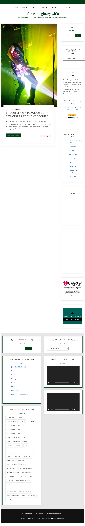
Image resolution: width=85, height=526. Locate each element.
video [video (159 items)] (9, 499)
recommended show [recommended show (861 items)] (23, 480)
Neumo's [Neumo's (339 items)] (23, 464)
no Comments (40, 121)
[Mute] (75, 383)
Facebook (72, 147)
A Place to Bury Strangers (18, 109)
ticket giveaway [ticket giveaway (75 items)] (25, 492)
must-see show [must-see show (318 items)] (12, 464)
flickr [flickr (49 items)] (9, 456)
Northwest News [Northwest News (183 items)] (13, 472)
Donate (10, 2)
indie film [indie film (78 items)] (10, 460)
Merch (69, 7)
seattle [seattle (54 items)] (20, 484)
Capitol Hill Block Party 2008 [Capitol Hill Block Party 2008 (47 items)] (17, 441)
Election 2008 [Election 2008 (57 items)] (12, 453)
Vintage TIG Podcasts (19, 395)
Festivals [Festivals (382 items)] (23, 453)
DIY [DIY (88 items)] (26, 445)
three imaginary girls (15, 121)
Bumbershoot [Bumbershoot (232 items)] (31, 421)
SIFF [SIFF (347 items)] (28, 484)
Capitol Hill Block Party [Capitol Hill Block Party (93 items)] (16, 437)
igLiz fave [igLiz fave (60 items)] (27, 456)
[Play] (49, 383)
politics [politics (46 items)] (10, 480)
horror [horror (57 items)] (17, 456)
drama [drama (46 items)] (22, 449)
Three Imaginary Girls (42, 14)
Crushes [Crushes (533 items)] (18, 445)
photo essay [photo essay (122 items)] (26, 472)
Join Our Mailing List (19, 367)
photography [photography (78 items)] (11, 476)
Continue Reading (13, 135)
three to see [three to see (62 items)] (11, 492)
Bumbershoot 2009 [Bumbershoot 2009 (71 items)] (13, 433)
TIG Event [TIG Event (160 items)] (31, 495)
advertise (74, 107)
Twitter (72, 150)
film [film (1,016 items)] (32, 453)
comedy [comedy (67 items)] (9, 445)
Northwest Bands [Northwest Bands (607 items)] (26, 468)
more (76, 109)
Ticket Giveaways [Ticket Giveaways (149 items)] (13, 495)
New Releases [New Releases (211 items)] (11, 468)
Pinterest (72, 166)
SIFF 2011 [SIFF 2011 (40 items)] (20, 488)
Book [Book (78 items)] (21, 421)
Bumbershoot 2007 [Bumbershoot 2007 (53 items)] (13, 425)
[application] (63, 375)
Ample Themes (58, 518)
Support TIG (56, 7)
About (4, 2)
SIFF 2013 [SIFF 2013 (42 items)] (29, 488)
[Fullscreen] (77, 383)
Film (34, 7)
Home (15, 7)
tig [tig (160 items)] (23, 495)
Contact (43, 7)
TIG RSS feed (74, 176)
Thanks (18, 2)
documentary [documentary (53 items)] (11, 449)
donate (66, 107)
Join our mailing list (30, 2)
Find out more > (69, 94)
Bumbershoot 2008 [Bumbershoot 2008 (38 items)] (13, 429)
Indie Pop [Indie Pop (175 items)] (21, 460)
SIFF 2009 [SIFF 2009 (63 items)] (10, 488)
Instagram (73, 154)
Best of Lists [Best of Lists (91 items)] (11, 421)
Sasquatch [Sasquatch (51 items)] (10, 484)
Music (24, 7)
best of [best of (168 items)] (21, 417)
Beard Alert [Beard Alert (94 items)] (11, 417)
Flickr (71, 162)
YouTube (72, 158)
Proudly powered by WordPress (32, 518)
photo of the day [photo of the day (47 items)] (26, 476)
